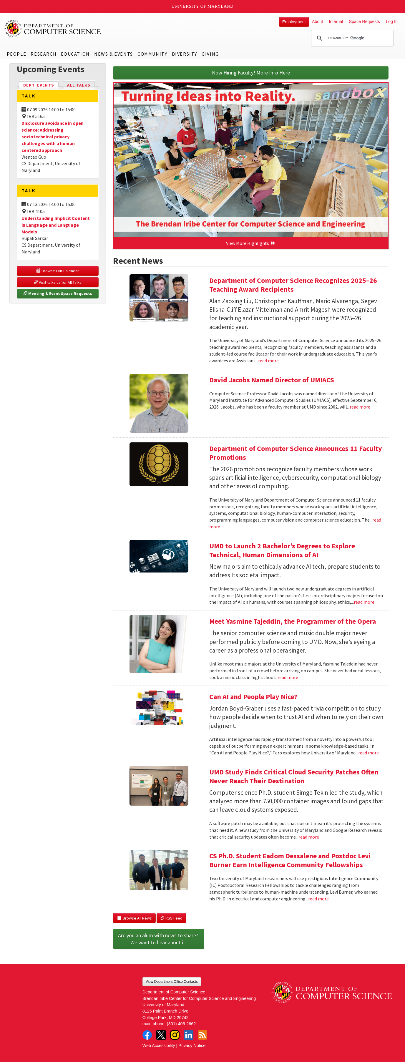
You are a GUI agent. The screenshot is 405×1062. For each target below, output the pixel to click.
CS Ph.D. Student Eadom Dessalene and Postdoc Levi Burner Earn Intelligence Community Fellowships (290, 860)
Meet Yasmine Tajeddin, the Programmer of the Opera (292, 621)
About (317, 21)
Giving (210, 54)
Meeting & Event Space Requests (57, 293)
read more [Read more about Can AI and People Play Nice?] (368, 753)
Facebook (147, 1035)
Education (75, 54)
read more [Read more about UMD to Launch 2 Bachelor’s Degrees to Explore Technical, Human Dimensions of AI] (364, 602)
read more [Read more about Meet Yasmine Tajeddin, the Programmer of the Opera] (288, 677)
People (16, 54)
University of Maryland (203, 6)
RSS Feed (171, 918)
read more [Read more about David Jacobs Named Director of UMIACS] (360, 407)
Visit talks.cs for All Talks (58, 282)
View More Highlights (250, 243)
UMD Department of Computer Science (53, 28)
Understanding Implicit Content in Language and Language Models (55, 225)
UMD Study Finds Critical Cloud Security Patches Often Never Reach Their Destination (294, 776)
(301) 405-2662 (181, 1023)
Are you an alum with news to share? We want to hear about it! (158, 939)
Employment (294, 21)
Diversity (184, 54)
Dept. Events (41, 85)
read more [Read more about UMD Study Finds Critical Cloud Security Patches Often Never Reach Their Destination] (308, 837)
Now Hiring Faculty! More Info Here (251, 72)
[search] (351, 38)
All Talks (78, 85)
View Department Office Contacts (172, 982)
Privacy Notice (191, 1045)
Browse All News (134, 918)
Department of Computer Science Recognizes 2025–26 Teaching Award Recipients (293, 285)
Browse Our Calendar (57, 270)
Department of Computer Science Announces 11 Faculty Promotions (295, 453)
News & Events (113, 54)
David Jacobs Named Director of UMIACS (271, 379)
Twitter (161, 1035)
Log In (392, 21)
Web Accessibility (158, 1045)
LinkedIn (188, 1035)
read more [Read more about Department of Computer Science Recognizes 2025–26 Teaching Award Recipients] (268, 361)
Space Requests (364, 21)
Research (44, 54)
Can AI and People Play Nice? (253, 696)
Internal (336, 21)
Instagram (175, 1035)
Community (152, 54)
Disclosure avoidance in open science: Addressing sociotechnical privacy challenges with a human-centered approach (52, 136)
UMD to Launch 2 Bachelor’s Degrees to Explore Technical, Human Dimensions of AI (282, 550)
